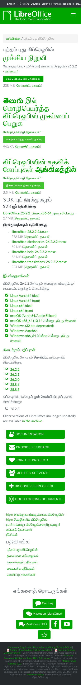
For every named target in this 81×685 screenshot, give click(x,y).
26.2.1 (14, 374)
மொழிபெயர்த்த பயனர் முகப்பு (24, 139)
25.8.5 (14, 389)
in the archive (32, 421)
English (11, 4)
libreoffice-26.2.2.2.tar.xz (29, 231)
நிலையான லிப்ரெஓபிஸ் (22, 556)
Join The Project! (28, 460)
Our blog (44, 603)
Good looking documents (35, 499)
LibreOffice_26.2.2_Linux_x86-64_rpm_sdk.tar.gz (38, 213)
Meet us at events (29, 473)
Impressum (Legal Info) (19, 647)
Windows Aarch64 (24, 331)
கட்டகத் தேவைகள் (19, 529)
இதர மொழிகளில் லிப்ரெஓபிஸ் (26, 519)
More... (77, 4)
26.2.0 (14, 379)
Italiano (67, 4)
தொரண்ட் (23, 85)
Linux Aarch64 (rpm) (25, 300)
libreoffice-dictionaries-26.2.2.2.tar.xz (38, 242)
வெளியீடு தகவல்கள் (21, 575)
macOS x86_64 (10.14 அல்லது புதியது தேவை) (43, 321)
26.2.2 (14, 369)
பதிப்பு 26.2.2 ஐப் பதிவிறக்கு (23, 79)
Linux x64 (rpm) (21, 310)
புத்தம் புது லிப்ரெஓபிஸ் (22, 549)
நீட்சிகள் (12, 534)
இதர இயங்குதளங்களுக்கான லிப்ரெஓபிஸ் (35, 514)
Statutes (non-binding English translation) (31, 650)
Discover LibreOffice (31, 486)
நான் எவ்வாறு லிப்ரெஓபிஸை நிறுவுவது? (33, 524)
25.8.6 (14, 384)
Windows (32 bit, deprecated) (32, 326)
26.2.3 (14, 409)
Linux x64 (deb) (21, 305)
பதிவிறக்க (13, 38)
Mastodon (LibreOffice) (44, 614)
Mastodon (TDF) (33, 624)
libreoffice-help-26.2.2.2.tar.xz (33, 252)
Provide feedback (29, 447)
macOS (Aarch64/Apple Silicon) (33, 315)
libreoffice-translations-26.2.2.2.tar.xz (39, 262)
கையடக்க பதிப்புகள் (21, 568)
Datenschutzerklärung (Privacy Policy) (52, 647)
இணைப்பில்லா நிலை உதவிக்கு (23, 185)
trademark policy (35, 674)
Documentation (26, 434)
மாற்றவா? (11, 71)
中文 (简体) (23, 4)
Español (46, 4)
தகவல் (36, 85)
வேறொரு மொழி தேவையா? (21, 132)
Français (56, 4)
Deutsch (35, 4)
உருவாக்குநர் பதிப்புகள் (22, 562)
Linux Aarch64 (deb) (24, 295)
